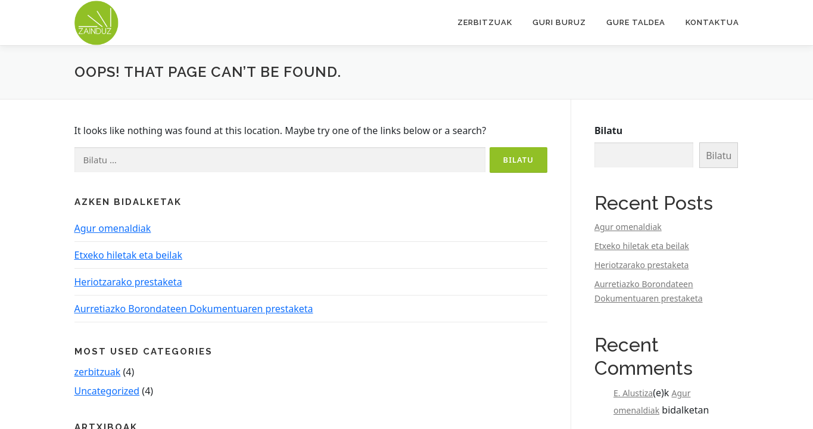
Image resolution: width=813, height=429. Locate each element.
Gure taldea (635, 22)
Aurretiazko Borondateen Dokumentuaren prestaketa (193, 308)
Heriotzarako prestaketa (128, 281)
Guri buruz (559, 22)
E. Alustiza (633, 393)
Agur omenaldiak (112, 228)
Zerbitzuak (484, 22)
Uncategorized (107, 390)
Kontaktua (712, 22)
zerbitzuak (97, 371)
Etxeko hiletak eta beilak (128, 255)
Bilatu (608, 130)
